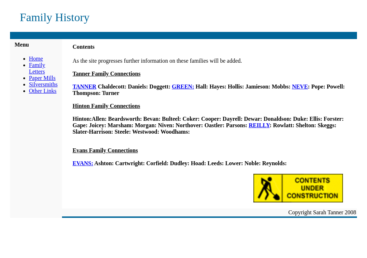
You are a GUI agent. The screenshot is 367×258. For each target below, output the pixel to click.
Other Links (43, 91)
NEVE (300, 86)
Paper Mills (42, 78)
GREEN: (183, 86)
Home (36, 59)
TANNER (84, 86)
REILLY (259, 125)
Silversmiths (43, 84)
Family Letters (37, 68)
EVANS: (83, 163)
